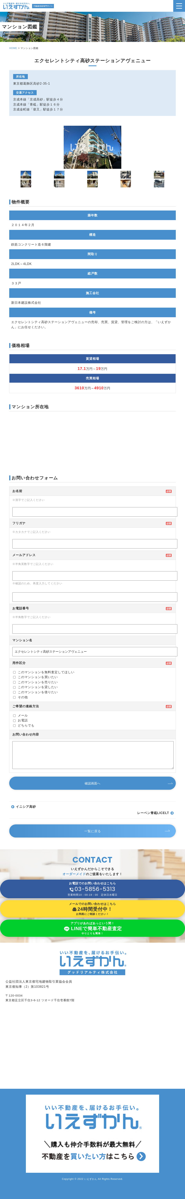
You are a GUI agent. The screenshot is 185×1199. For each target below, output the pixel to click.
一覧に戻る (92, 831)
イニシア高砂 (26, 807)
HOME (13, 48)
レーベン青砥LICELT (153, 813)
